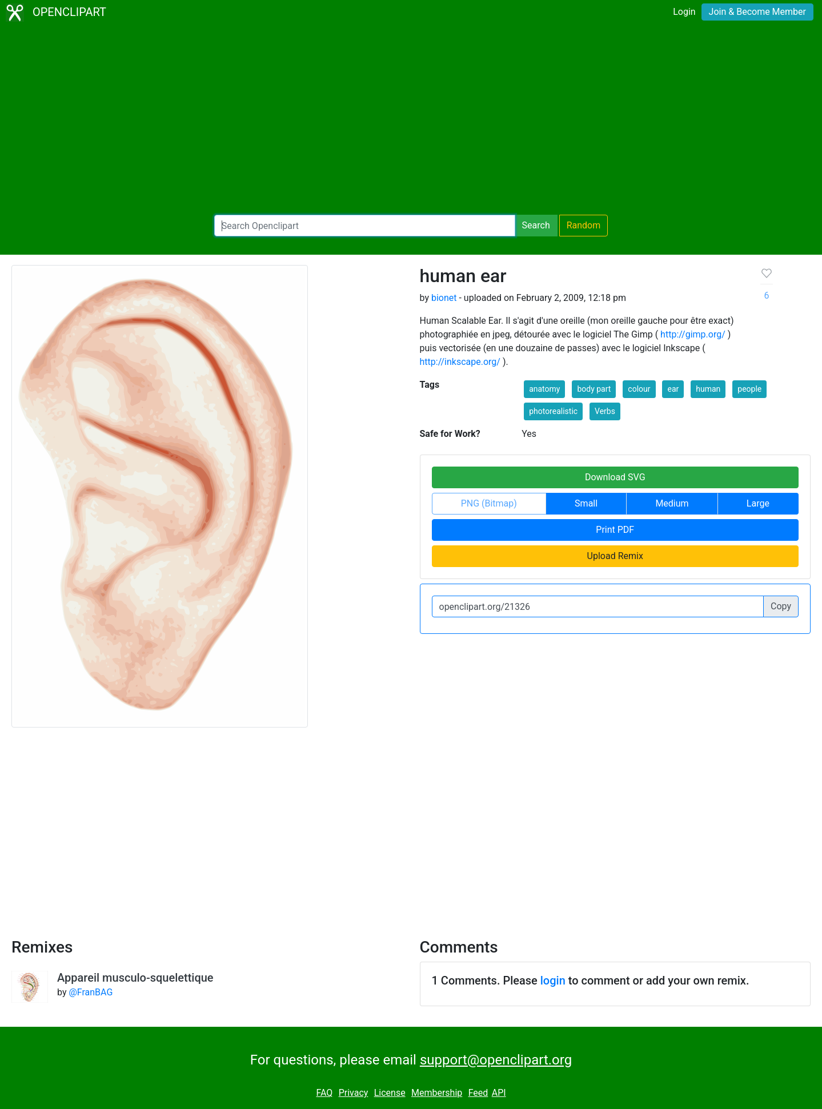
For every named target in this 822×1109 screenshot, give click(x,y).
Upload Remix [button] (615, 556)
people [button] (749, 388)
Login (684, 11)
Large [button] (758, 503)
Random (584, 225)
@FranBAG (91, 992)
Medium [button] (671, 503)
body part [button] (594, 388)
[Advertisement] (411, 120)
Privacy (353, 1092)
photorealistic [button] (553, 411)
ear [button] (673, 388)
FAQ (324, 1092)
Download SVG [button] (615, 477)
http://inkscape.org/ (460, 361)
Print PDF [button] (615, 529)
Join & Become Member (757, 11)
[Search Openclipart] (364, 225)
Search (536, 225)
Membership (436, 1092)
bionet (444, 297)
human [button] (708, 388)
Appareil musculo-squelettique (135, 978)
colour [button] (639, 388)
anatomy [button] (544, 388)
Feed (478, 1092)
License (390, 1092)
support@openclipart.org (496, 1060)
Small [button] (586, 503)
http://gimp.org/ (692, 334)
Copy (781, 606)
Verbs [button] (605, 411)
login (553, 980)
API (499, 1092)
